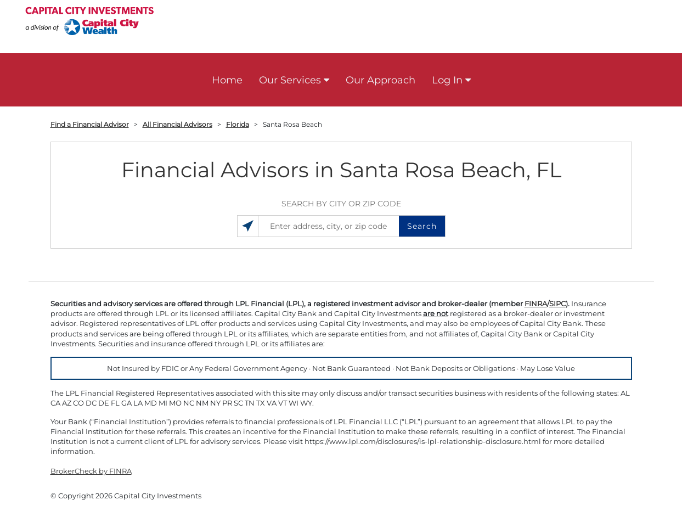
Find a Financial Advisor (89, 124)
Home (227, 80)
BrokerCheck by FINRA (91, 471)
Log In (447, 80)
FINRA (536, 303)
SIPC (557, 303)
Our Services (290, 80)
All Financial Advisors (177, 124)
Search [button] (422, 226)
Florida (237, 124)
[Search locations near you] (248, 226)
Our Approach (380, 80)
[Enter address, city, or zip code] (340, 226)
